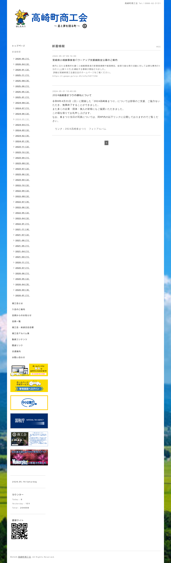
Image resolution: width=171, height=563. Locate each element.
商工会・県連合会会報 (23, 327)
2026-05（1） (22, 58)
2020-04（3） (22, 284)
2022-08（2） (22, 196)
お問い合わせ (18, 357)
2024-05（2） (22, 119)
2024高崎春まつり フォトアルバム (85, 129)
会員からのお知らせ (22, 315)
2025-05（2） (22, 91)
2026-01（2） (22, 69)
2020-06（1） (22, 273)
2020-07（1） (22, 268)
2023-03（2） (22, 179)
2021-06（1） (22, 240)
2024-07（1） (22, 108)
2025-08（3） (22, 80)
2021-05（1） (22, 246)
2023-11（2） (22, 146)
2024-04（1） (22, 124)
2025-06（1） (22, 86)
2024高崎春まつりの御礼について (72, 95)
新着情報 (16, 51)
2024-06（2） (22, 113)
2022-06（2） (22, 207)
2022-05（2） (22, 213)
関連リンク (17, 345)
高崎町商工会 (24, 556)
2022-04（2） (22, 218)
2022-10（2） (22, 185)
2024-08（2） (22, 102)
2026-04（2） (22, 64)
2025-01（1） (22, 97)
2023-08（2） (22, 163)
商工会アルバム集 (20, 333)
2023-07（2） (22, 168)
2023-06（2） (22, 174)
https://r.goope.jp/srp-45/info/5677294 (75, 76)
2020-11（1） (22, 262)
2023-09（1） (22, 157)
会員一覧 (16, 321)
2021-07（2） (22, 235)
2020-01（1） (22, 295)
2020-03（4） (22, 290)
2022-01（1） (22, 224)
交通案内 (16, 351)
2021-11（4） (22, 229)
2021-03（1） (22, 257)
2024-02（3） (22, 135)
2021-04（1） (22, 251)
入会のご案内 (18, 309)
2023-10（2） (22, 152)
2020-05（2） (22, 279)
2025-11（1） (22, 75)
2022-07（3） (22, 202)
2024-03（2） (22, 130)
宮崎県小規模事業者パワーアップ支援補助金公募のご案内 (85, 60)
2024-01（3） (22, 141)
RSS (158, 46)
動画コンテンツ (19, 339)
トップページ (18, 45)
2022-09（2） (22, 191)
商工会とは (17, 303)
